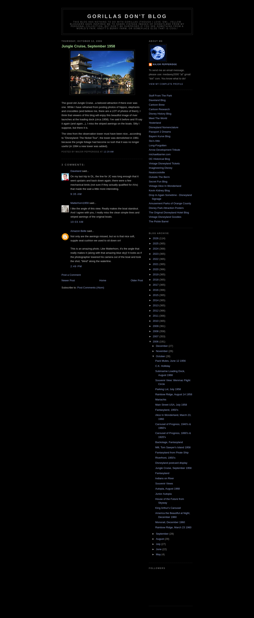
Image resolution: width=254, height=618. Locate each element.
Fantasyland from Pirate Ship (172, 452)
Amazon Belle (78, 230)
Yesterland (155, 122)
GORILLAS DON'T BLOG (127, 16)
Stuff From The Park (160, 95)
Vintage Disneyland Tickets (164, 163)
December (162, 345)
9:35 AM (76, 194)
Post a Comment (71, 274)
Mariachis (160, 399)
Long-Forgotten (157, 145)
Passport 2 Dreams (160, 131)
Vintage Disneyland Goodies (165, 216)
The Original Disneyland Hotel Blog (169, 212)
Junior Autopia (163, 493)
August (160, 538)
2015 (156, 295)
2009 (156, 326)
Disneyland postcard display (171, 462)
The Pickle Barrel (158, 221)
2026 (156, 238)
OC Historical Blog (159, 158)
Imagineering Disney (160, 167)
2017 (156, 284)
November (162, 351)
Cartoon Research (159, 109)
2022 (156, 258)
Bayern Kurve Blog (159, 136)
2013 (156, 305)
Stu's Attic (154, 140)
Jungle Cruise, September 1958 (88, 46)
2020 (156, 269)
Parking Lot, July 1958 (168, 389)
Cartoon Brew (157, 104)
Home (102, 280)
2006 (156, 341)
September (162, 533)
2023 (156, 253)
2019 (156, 274)
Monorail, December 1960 (170, 522)
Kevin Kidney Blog (159, 190)
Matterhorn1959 (79, 203)
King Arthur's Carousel (168, 507)
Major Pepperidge (165, 64)
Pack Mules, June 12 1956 (170, 360)
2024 (156, 248)
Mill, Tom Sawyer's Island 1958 (172, 447)
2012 (156, 310)
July (158, 544)
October (161, 356)
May (159, 554)
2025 (156, 243)
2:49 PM (76, 266)
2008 (156, 331)
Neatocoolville (157, 172)
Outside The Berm (159, 176)
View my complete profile (166, 84)
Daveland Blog (157, 100)
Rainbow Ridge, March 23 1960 (173, 527)
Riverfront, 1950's (165, 457)
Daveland (75, 171)
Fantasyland (162, 473)
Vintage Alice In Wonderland (165, 185)
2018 (156, 279)
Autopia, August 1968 (167, 488)
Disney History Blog (160, 113)
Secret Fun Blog (158, 181)
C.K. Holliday (162, 365)
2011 (156, 315)
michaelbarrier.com (160, 154)
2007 (156, 336)
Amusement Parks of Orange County (170, 203)
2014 (156, 300)
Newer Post (68, 280)
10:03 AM (76, 221)
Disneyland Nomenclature (163, 127)
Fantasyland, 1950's (166, 409)
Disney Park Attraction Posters (166, 207)
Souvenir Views (164, 483)
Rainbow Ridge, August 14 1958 (173, 394)
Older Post (137, 280)
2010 (156, 320)
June (159, 549)
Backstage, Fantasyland (169, 442)
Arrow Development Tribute (164, 149)
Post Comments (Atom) (90, 287)
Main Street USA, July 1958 (171, 404)
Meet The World (158, 118)
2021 (156, 264)
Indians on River (164, 478)
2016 (156, 289)
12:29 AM (109, 152)
